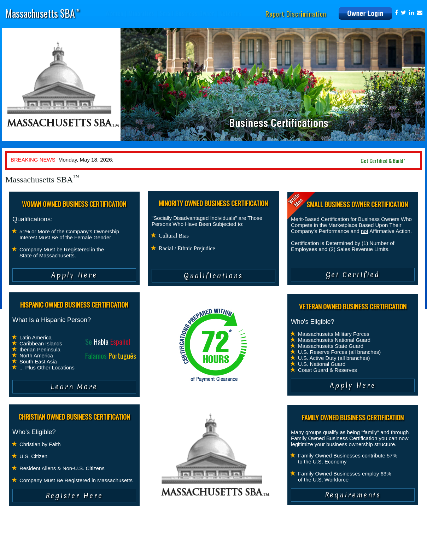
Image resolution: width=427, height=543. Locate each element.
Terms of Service (80, 534)
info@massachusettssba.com (331, 534)
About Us (17, 534)
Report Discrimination (295, 13)
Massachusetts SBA (42, 13)
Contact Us (114, 534)
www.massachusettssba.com (391, 534)
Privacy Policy (45, 534)
